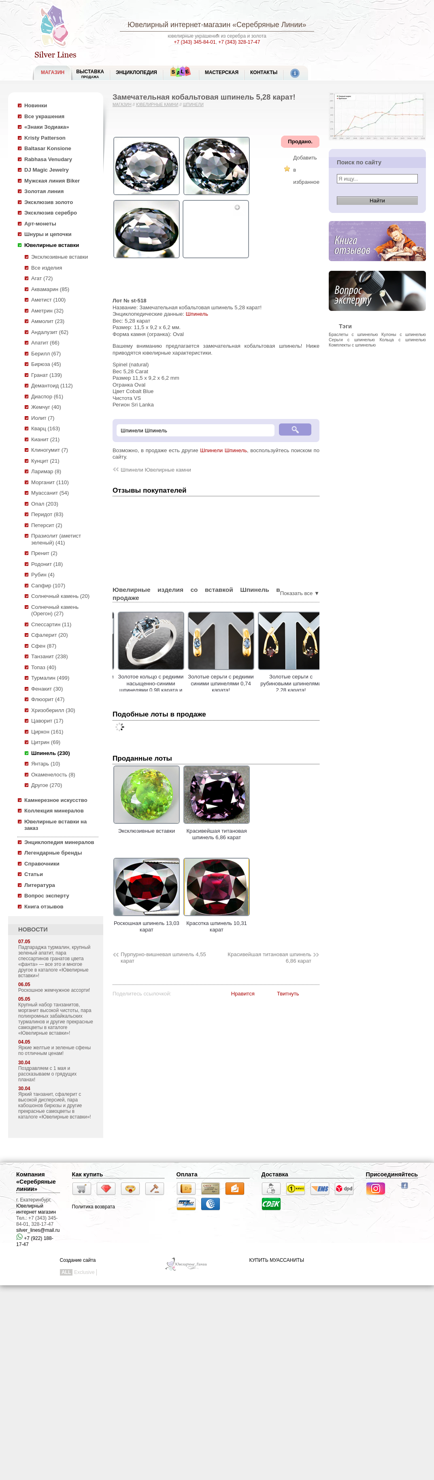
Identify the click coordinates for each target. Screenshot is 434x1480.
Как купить (87, 1174)
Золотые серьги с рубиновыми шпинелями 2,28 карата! (308, 683)
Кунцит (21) (45, 461)
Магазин (122, 104)
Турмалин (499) (50, 678)
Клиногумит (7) (49, 450)
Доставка (275, 1174)
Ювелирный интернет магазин (36, 1209)
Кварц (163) (45, 428)
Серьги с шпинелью (352, 339)
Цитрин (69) (45, 742)
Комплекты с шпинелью (352, 344)
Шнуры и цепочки (48, 234)
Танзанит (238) (49, 656)
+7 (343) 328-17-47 (239, 42)
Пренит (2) (44, 553)
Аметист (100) (48, 300)
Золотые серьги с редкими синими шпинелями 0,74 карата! (238, 683)
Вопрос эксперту (46, 896)
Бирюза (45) (46, 364)
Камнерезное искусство (55, 800)
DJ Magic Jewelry (46, 170)
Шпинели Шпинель (223, 450)
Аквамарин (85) (50, 289)
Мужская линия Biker (52, 181)
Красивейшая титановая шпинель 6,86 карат (216, 830)
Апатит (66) (45, 343)
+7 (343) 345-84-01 (195, 42)
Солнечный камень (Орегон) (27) (55, 610)
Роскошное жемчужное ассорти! (54, 990)
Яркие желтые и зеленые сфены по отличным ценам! (54, 1050)
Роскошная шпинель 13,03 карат (146, 923)
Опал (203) (44, 504)
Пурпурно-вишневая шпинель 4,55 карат (163, 957)
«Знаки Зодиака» (46, 127)
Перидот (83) (47, 514)
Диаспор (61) (47, 396)
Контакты (263, 72)
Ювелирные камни (157, 104)
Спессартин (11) (51, 624)
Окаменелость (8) (53, 775)
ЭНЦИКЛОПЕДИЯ (136, 72)
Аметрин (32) (47, 311)
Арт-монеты (40, 224)
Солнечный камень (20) (60, 596)
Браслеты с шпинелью (353, 334)
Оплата (187, 1174)
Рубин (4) (43, 575)
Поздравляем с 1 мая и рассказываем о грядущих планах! (47, 1073)
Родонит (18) (47, 564)
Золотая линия (44, 191)
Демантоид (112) (52, 386)
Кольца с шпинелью (402, 339)
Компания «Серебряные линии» (36, 1181)
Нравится (243, 994)
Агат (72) (42, 278)
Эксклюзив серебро (50, 213)
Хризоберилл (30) (53, 710)
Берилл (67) (46, 354)
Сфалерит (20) (49, 635)
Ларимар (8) (46, 471)
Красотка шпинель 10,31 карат (216, 923)
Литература (39, 885)
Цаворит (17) (47, 721)
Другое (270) (46, 785)
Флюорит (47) (47, 699)
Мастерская (221, 72)
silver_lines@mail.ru (38, 1230)
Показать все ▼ (299, 593)
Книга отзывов (44, 907)
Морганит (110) (50, 482)
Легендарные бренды (53, 853)
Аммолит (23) (47, 321)
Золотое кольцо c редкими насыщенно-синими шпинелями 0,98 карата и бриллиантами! (168, 687)
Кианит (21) (45, 439)
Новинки (35, 105)
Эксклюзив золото (48, 202)
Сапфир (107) (48, 586)
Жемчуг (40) (46, 407)
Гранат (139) (46, 375)
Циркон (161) (47, 732)
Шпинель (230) (50, 753)
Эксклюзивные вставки (59, 257)
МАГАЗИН (52, 72)
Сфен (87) (43, 646)
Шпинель (197, 314)
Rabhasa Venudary (48, 159)
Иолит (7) (42, 418)
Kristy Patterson (45, 138)
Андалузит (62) (49, 332)
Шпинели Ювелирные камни (156, 470)
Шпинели (193, 104)
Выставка (90, 74)
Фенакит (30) (47, 689)
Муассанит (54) (50, 493)
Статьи (33, 874)
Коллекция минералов (54, 811)
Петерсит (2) (46, 525)
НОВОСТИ (33, 929)
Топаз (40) (43, 667)
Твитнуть (288, 994)
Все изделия (46, 268)
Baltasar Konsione (47, 148)
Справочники (42, 864)
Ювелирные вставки (51, 245)
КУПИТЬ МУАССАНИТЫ (276, 1260)
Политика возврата (93, 1207)
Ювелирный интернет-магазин (179, 25)
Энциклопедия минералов (59, 842)
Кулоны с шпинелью (403, 334)
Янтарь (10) (45, 764)
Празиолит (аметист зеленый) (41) (56, 539)
